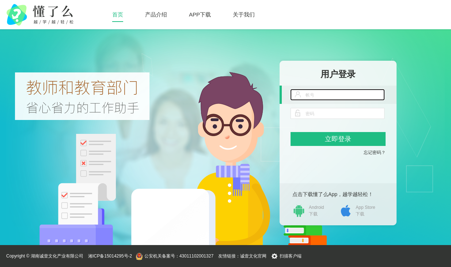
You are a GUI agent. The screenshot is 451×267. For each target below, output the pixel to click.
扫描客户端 (291, 256)
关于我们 (244, 14)
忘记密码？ (375, 152)
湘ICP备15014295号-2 (110, 256)
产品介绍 (156, 14)
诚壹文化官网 (253, 256)
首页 (117, 14)
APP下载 (200, 14)
